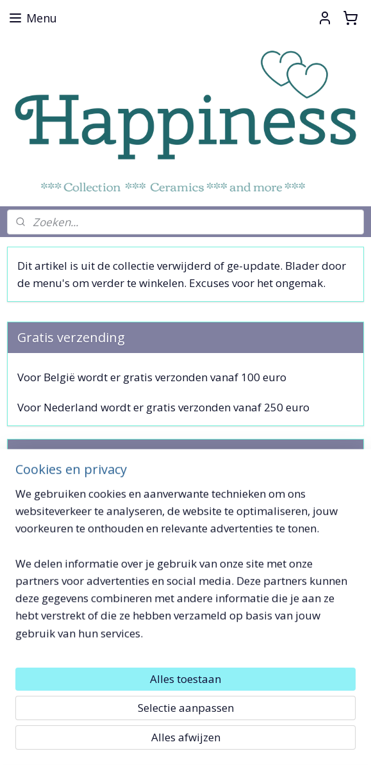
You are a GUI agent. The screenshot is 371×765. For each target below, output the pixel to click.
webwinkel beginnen (207, 741)
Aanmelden (57, 529)
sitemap (131, 741)
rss (158, 741)
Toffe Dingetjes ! (48, 664)
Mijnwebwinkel (319, 741)
